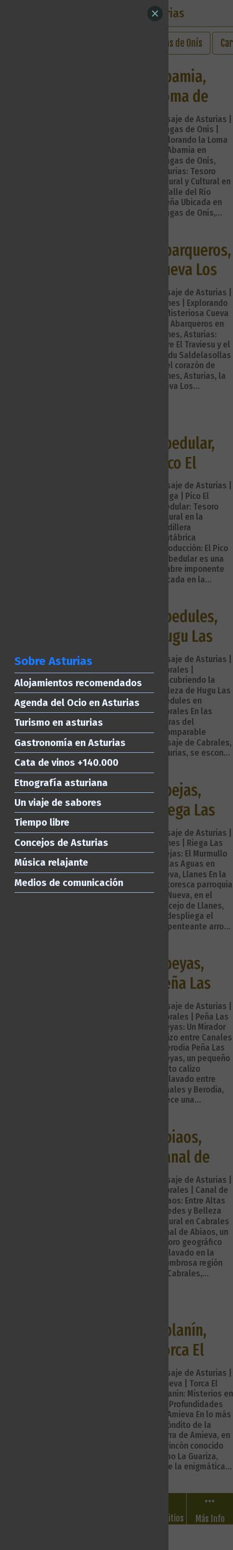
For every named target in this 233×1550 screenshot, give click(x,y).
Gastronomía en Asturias (70, 742)
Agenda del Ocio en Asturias (77, 702)
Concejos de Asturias (61, 842)
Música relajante (51, 862)
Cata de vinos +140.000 (66, 762)
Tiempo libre (41, 822)
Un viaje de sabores (58, 802)
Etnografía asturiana (61, 783)
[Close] (155, 13)
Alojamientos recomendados (78, 683)
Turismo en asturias (58, 722)
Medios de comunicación (68, 882)
